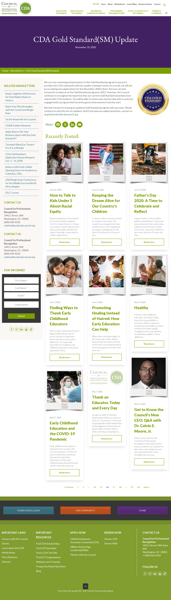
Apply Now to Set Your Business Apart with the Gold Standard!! (20, 135)
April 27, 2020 (55, 417)
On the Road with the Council (20, 119)
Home (5, 70)
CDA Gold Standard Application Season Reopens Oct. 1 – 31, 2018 (20, 157)
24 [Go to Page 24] (138, 487)
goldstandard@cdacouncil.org (62, 114)
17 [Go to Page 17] (114, 487)
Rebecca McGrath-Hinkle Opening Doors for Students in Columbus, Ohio (21, 170)
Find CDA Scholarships (48, 543)
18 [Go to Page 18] (120, 487)
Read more (64, 242)
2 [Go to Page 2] (83, 487)
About (110, 4)
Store (103, 4)
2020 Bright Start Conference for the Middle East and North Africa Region (20, 183)
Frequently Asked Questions (51, 566)
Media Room (119, 4)
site (67, 111)
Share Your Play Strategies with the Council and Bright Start (19, 110)
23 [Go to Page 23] (132, 487)
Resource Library (145, 4)
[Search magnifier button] (165, 5)
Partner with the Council (83, 554)
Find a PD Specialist (46, 548)
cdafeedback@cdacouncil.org (19, 225)
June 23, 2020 (98, 190)
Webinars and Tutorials (48, 561)
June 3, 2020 (55, 302)
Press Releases (10, 557)
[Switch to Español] (96, 4)
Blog (38, 570)
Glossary (6, 561)
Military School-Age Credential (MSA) (80, 548)
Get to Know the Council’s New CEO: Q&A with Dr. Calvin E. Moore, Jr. (149, 420)
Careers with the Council (15, 538)
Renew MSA (110, 543)
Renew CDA (110, 538)
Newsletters (17, 70)
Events (5, 543)
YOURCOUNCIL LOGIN (28, 510)
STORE (142, 510)
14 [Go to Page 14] (94, 487)
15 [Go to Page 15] (101, 487)
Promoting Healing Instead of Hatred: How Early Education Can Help (106, 318)
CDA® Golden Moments (18, 125)
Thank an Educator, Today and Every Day (106, 402)
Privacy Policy (63, 591)
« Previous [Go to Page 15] (68, 487)
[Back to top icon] (85, 586)
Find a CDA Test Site (46, 552)
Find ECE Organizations (48, 557)
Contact (157, 4)
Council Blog (132, 4)
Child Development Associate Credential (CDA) (84, 540)
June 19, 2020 (140, 190)
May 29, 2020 (139, 302)
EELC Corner (12, 192)
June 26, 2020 (55, 190)
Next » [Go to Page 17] (147, 487)
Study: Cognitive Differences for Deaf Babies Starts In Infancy (20, 97)
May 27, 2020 (139, 404)
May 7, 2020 (97, 391)
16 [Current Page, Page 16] (107, 487)
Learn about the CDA (13, 548)
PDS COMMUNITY (85, 510)
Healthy (141, 307)
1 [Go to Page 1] (78, 487)
